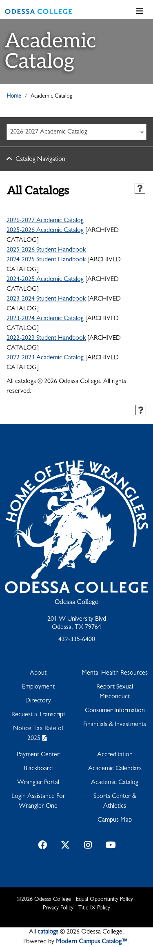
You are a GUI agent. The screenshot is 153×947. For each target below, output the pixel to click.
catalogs (48, 932)
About (38, 673)
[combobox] (76, 132)
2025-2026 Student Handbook (46, 250)
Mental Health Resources (115, 673)
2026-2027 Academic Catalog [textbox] (48, 132)
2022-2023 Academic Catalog (45, 358)
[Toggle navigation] (139, 11)
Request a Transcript (38, 715)
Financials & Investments (114, 725)
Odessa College (76, 602)
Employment (38, 687)
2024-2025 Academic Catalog (45, 279)
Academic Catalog (114, 783)
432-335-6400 (76, 640)
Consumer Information (115, 711)
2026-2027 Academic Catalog (45, 221)
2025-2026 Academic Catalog (45, 230)
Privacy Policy (58, 908)
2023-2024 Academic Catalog (45, 319)
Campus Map (115, 820)
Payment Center (38, 755)
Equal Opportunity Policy (104, 899)
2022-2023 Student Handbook (46, 338)
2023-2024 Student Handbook (46, 299)
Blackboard (38, 769)
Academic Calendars (115, 769)
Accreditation (115, 755)
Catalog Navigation (40, 159)
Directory (38, 701)
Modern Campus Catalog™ (92, 942)
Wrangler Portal (38, 783)
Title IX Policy (94, 908)
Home (14, 96)
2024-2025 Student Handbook (46, 260)
